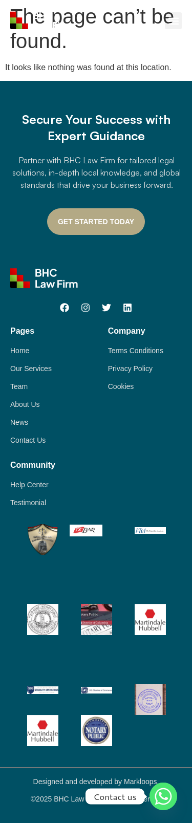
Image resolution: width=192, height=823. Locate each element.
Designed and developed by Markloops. (96, 781)
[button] (173, 20)
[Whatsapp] (163, 796)
